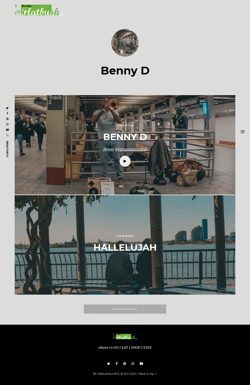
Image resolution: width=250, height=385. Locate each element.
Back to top (148, 373)
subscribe (7, 148)
